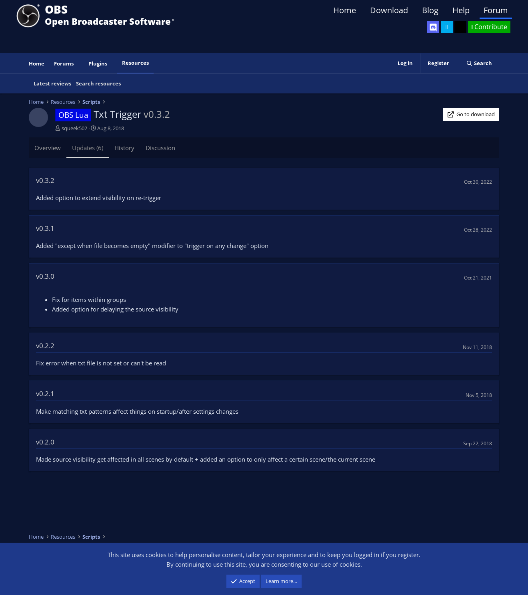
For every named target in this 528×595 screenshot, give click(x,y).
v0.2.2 (45, 345)
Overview (47, 148)
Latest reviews (52, 83)
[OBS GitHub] (460, 27)
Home (344, 10)
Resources (135, 62)
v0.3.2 (45, 180)
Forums (64, 63)
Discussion (160, 148)
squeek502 (74, 128)
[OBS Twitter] (447, 27)
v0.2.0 (45, 441)
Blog (430, 10)
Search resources (98, 83)
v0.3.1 (45, 228)
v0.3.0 (45, 276)
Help (461, 10)
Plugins (97, 63)
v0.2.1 (45, 393)
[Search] (479, 63)
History (124, 148)
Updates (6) (87, 148)
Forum (496, 10)
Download (389, 10)
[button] (79, 63)
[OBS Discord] (433, 27)
